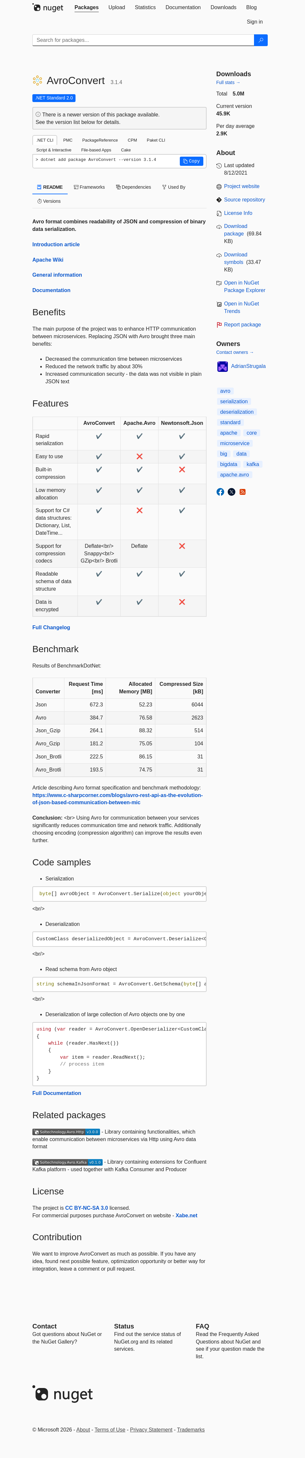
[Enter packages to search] (143, 40)
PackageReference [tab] (100, 140)
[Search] (261, 40)
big (223, 454)
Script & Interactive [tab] (53, 150)
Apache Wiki (47, 260)
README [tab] (50, 187)
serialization (234, 401)
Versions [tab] (49, 201)
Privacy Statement (151, 1429)
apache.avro (234, 474)
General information (57, 275)
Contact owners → (235, 352)
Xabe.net (186, 1215)
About (83, 1429)
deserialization (237, 412)
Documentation (51, 290)
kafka (252, 464)
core (251, 433)
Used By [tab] (173, 187)
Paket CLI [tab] (156, 140)
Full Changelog (51, 627)
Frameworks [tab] (89, 187)
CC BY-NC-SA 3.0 (86, 1208)
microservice (235, 443)
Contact (44, 1326)
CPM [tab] (132, 140)
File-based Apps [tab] (96, 150)
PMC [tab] (67, 140)
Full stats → (228, 82)
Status (124, 1326)
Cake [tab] (126, 150)
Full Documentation (56, 1093)
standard (230, 422)
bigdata (229, 464)
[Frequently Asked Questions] (202, 1326)
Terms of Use (109, 1429)
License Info (238, 213)
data (241, 454)
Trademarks (191, 1429)
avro (225, 391)
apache (229, 433)
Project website (242, 186)
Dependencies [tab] (133, 187)
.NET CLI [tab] (44, 140)
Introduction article (56, 244)
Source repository (244, 199)
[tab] (87, 7)
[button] (191, 161)
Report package (242, 324)
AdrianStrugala (248, 366)
